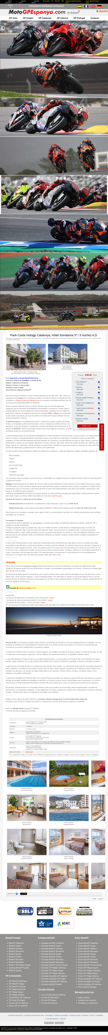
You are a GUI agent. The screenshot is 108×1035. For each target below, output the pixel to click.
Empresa (85, 1015)
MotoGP (57, 1)
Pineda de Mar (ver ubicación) (26, 400)
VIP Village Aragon (16, 992)
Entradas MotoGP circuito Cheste (54, 965)
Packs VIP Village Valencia (88, 976)
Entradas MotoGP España (51, 984)
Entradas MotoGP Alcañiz (51, 954)
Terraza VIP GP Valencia (18, 1003)
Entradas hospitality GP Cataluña (54, 976)
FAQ (59, 555)
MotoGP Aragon (15, 946)
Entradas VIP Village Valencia (53, 973)
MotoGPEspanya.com (40, 1028)
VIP (52, 1)
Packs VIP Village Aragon (88, 973)
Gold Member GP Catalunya (20, 997)
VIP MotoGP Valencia (17, 987)
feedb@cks (100, 1015)
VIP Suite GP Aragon (17, 1000)
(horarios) (91, 413)
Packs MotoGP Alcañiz (87, 954)
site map (63, 1018)
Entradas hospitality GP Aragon (53, 979)
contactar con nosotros (87, 1000)
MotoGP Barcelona (16, 951)
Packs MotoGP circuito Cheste (90, 965)
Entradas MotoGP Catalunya (52, 943)
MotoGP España (15, 970)
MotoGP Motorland (16, 962)
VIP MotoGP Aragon (17, 984)
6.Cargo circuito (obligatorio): (84, 403)
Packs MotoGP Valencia (87, 949)
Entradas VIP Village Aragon (52, 970)
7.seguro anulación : (84, 408)
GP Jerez (13, 18)
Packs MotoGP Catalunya (88, 943)
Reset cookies (59, 1023)
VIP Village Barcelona (17, 989)
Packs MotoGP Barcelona (88, 951)
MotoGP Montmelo (16, 960)
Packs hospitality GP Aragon (89, 981)
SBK (62, 1)
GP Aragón (28, 18)
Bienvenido (46, 1)
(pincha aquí (57, 496)
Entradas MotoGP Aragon (51, 946)
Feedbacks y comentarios (88, 1003)
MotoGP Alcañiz (15, 954)
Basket (103, 11)
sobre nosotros (84, 997)
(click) (27, 588)
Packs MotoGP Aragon (87, 946)
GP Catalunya (45, 18)
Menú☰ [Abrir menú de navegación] (10, 6)
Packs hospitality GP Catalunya (90, 979)
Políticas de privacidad (61, 1015)
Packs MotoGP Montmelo (88, 960)
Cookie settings (48, 1023)
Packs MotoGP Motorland (88, 962)
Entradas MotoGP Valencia (51, 949)
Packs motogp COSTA (85, 338)
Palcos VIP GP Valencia (18, 1006)
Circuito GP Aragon (48, 1000)
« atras (94, 899)
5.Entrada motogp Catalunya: (84, 397)
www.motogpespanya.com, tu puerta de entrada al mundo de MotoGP (21, 1029)
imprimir (100, 899)
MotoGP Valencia (15, 949)
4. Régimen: (79, 392)
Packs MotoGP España (87, 987)
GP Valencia (62, 18)
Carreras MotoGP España (19, 968)
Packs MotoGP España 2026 (13, 338)
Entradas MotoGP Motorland (52, 962)
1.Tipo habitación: (81, 382)
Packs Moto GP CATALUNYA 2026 (32, 338)
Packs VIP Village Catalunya (89, 970)
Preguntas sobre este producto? (87, 429)
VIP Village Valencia (16, 995)
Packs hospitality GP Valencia (89, 984)
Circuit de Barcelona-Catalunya (53, 995)
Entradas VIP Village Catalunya (53, 968)
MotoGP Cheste (15, 957)
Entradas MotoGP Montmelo (52, 960)
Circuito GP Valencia (49, 1003)
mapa (51, 598)
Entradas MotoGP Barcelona (52, 951)
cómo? (92, 1015)
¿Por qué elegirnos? (52, 1018)
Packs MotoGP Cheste (87, 957)
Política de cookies (75, 1015)
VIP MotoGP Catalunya (18, 981)
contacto (94, 18)
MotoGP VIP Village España (20, 965)
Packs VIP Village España (88, 968)
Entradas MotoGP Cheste (51, 957)
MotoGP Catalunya (16, 943)
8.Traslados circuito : (85, 413)
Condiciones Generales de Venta (34, 1015)
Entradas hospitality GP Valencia (54, 981)
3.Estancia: (78, 387)
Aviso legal (49, 1015)
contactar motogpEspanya (102, 437)
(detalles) (91, 408)
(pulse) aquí (29, 752)
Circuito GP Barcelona (50, 997)
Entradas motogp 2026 (15, 1015)
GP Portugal (79, 18)
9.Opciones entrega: (81, 418)
